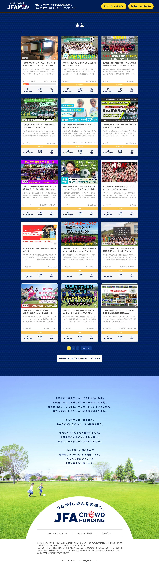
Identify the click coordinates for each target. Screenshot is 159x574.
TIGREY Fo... (91, 267)
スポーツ (67, 81)
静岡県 (25, 58)
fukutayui (52, 267)
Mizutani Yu (131, 81)
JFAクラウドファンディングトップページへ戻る (79, 358)
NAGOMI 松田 (50, 81)
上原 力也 (92, 205)
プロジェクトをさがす (114, 6)
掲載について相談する (141, 6)
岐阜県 (25, 120)
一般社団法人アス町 (88, 143)
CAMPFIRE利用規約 (84, 533)
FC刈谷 (133, 205)
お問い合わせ (107, 533)
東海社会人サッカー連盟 (127, 329)
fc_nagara (51, 143)
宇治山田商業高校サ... (128, 267)
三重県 (105, 244)
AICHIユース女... (50, 329)
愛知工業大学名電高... (48, 205)
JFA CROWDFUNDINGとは (57, 533)
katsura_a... (91, 329)
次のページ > (86, 348)
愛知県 (65, 120)
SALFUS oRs (91, 81)
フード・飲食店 (29, 81)
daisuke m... (131, 143)
